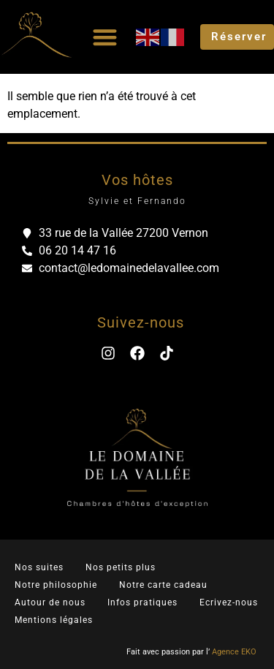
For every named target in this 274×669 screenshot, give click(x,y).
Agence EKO (234, 652)
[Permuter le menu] (105, 37)
